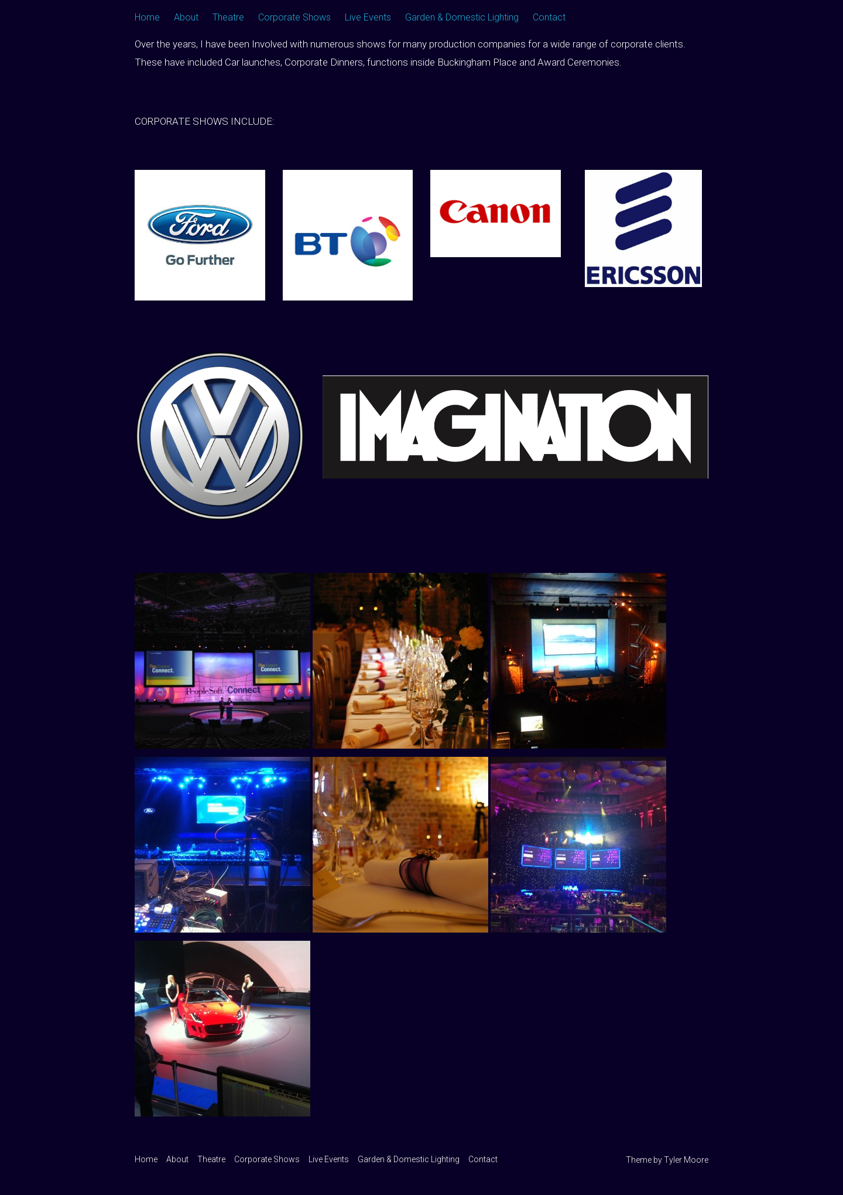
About (186, 17)
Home (147, 17)
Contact (549, 17)
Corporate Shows (294, 17)
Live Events (368, 17)
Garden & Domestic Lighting (462, 17)
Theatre (228, 17)
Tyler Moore (686, 1160)
